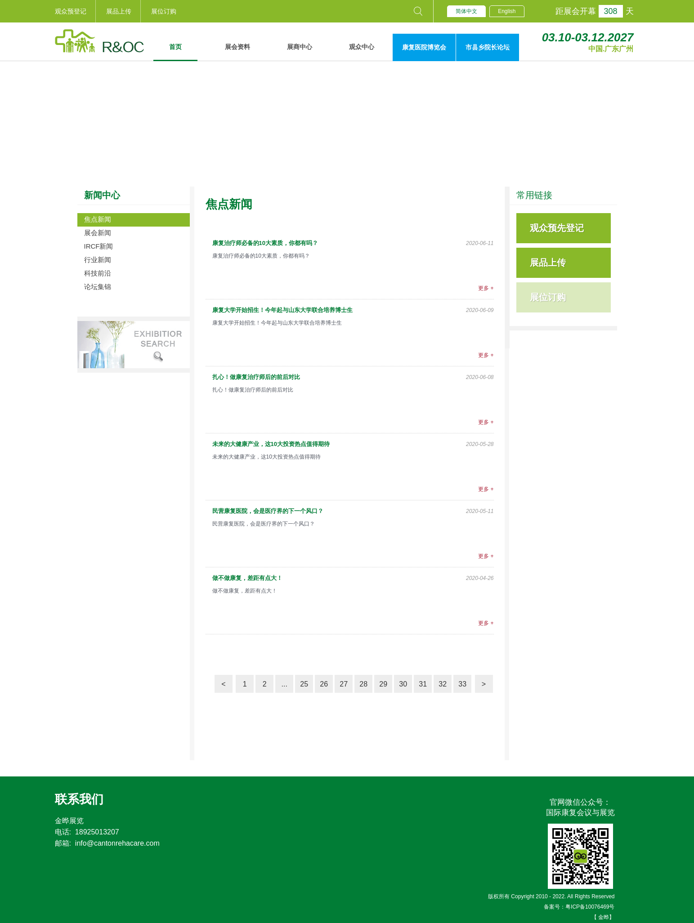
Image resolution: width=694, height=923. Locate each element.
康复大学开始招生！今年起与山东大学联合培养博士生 (282, 310)
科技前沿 (97, 273)
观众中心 (361, 46)
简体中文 (466, 11)
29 (383, 684)
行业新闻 (97, 259)
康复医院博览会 (424, 47)
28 (363, 684)
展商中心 (299, 46)
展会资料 (237, 46)
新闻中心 (102, 195)
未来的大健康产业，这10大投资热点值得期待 (271, 444)
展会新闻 (97, 232)
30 (403, 684)
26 (324, 684)
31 (423, 684)
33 (462, 684)
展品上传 (118, 11)
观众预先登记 (557, 228)
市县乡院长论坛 (488, 47)
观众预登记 (70, 11)
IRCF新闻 (98, 246)
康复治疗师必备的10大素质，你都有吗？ (265, 243)
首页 (175, 46)
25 (304, 684)
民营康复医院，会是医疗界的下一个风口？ (267, 511)
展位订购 (163, 11)
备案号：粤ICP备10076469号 (579, 907)
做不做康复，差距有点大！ (247, 578)
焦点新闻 (97, 219)
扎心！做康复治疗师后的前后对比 (256, 377)
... (284, 684)
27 (344, 684)
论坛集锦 (97, 286)
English (506, 11)
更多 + (485, 288)
